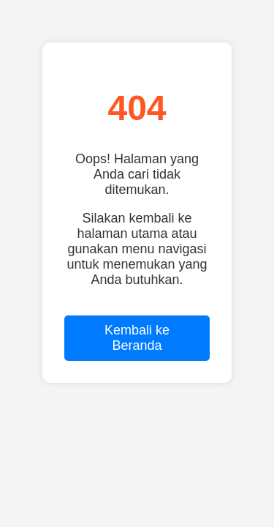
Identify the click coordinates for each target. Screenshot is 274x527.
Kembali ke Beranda (137, 338)
